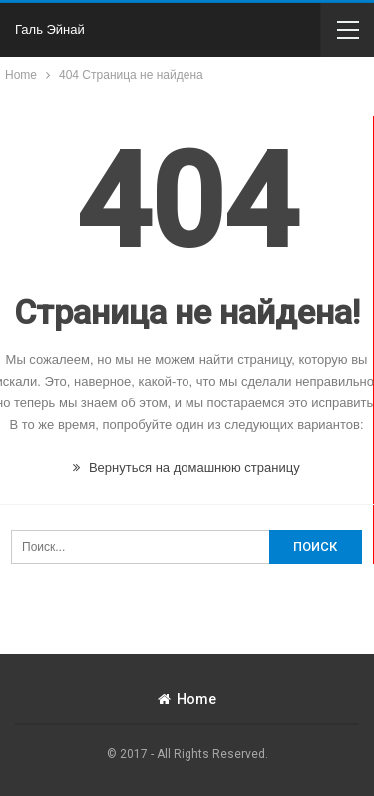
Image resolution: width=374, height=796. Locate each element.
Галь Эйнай (50, 29)
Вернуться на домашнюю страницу (186, 467)
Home (187, 699)
